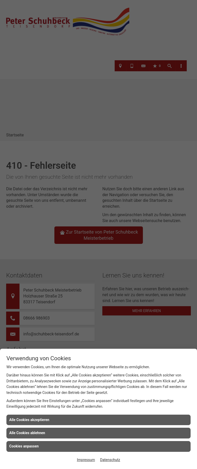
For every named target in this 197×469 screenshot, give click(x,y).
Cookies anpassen (24, 446)
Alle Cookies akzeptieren (29, 420)
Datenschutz (110, 460)
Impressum (86, 460)
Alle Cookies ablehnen (27, 433)
